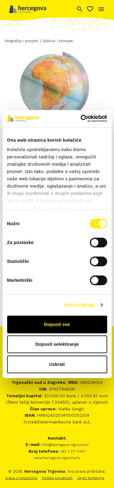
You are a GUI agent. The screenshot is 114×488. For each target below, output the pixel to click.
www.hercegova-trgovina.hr (57, 458)
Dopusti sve (57, 324)
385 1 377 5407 (72, 452)
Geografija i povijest (21, 41)
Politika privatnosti (57, 478)
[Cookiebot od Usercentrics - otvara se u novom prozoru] (81, 118)
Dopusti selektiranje (57, 344)
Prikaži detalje (79, 304)
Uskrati (57, 364)
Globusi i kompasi (58, 41)
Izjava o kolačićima (21, 478)
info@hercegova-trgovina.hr (65, 445)
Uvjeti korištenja (90, 478)
